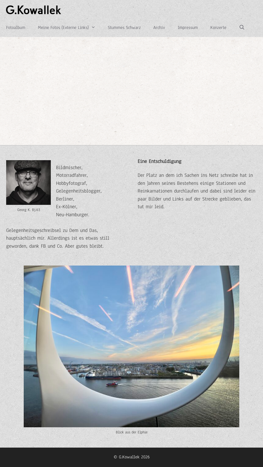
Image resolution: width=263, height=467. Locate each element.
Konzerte (218, 27)
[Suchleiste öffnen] (242, 27)
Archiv (159, 27)
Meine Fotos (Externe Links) (70, 27)
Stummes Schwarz (124, 27)
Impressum (188, 27)
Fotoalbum (15, 27)
